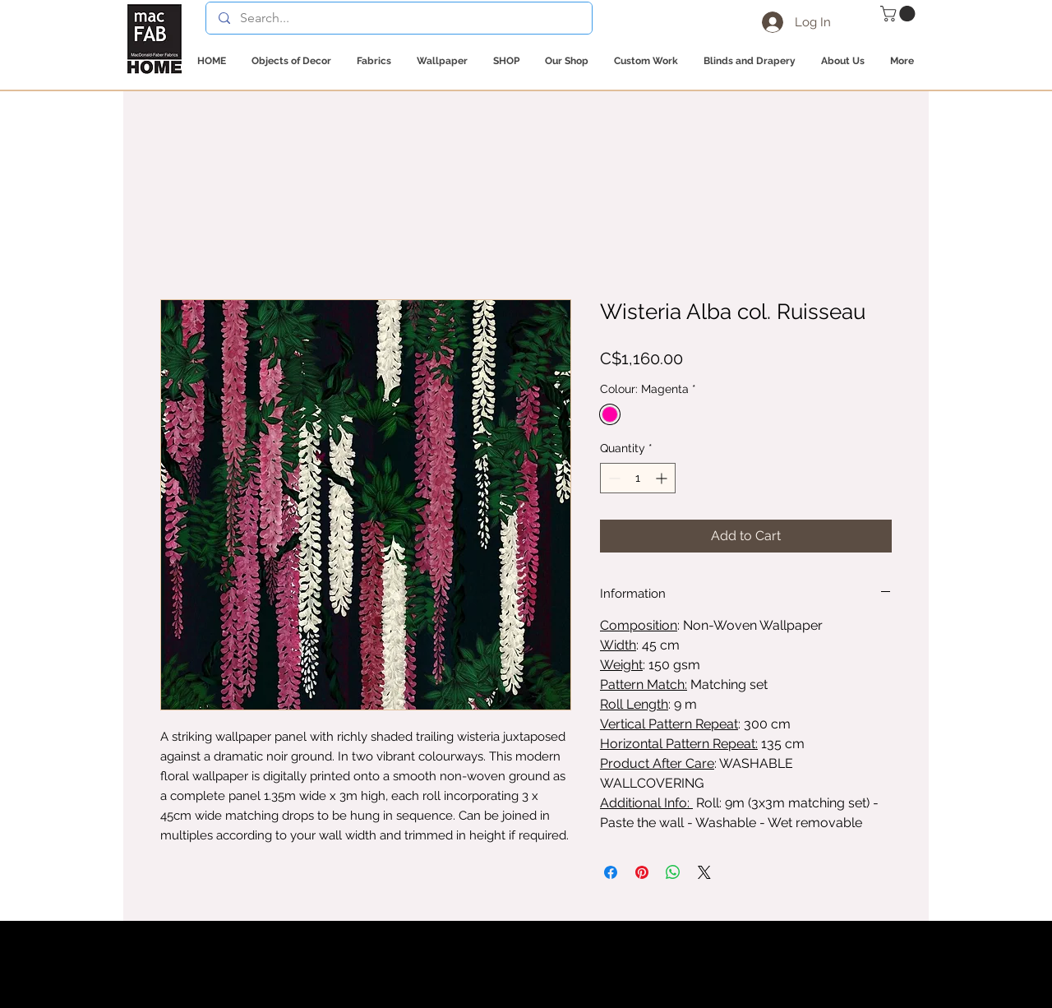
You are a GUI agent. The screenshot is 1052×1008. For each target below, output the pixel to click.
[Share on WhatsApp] (673, 872)
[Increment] (663, 478)
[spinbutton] (638, 478)
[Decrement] (612, 478)
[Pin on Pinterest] (642, 872)
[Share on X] (704, 872)
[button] (899, 13)
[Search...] (398, 18)
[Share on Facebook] (611, 872)
